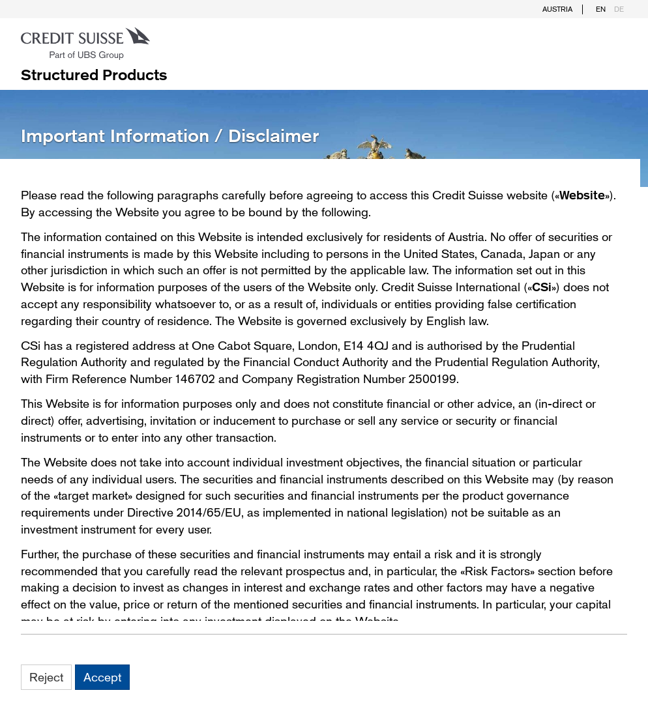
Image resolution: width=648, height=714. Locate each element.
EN (601, 9)
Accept (102, 677)
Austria (557, 9)
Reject (46, 677)
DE (619, 9)
